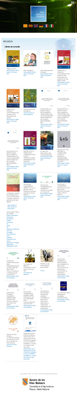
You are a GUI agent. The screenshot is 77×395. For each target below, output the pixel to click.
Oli (7, 224)
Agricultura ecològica (13, 242)
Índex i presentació (12, 215)
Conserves (10, 222)
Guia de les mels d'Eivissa (12, 345)
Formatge (9, 232)
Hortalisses (10, 219)
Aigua (8, 225)
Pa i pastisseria (11, 234)
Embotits (9, 237)
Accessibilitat (23, 374)
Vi (7, 227)
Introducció (10, 217)
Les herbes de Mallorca (28, 273)
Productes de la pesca (11, 240)
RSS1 (30, 374)
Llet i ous (9, 230)
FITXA (42, 270)
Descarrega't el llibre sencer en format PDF (13, 72)
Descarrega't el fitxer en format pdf (13, 277)
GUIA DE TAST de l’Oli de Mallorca (29, 113)
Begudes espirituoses (13, 229)
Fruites (9, 220)
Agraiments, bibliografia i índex (12, 245)
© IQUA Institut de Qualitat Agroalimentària (45, 374)
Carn (8, 236)
